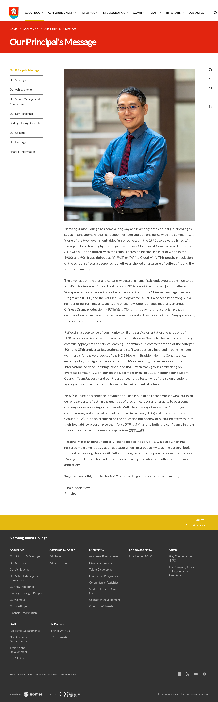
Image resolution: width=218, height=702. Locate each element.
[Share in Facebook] (209, 95)
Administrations (59, 563)
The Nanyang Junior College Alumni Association (181, 571)
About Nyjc (32, 12)
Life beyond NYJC (114, 12)
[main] (109, 268)
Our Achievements (21, 89)
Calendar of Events (101, 606)
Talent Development (102, 569)
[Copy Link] (209, 79)
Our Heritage (18, 142)
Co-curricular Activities (104, 582)
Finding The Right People (25, 123)
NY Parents (173, 12)
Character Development (104, 599)
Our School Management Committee (25, 101)
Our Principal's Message (24, 70)
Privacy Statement (46, 674)
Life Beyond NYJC (140, 556)
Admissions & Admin (61, 12)
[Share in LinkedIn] (209, 104)
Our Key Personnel (21, 113)
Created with (29, 694)
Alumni (138, 12)
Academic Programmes (103, 556)
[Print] (209, 70)
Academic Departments (25, 630)
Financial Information (23, 151)
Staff (154, 12)
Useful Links (17, 658)
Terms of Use (68, 674)
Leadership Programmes (104, 576)
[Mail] (209, 86)
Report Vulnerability (21, 674)
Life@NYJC (88, 12)
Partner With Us (59, 630)
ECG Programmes (100, 563)
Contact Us (196, 12)
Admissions (56, 556)
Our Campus (17, 132)
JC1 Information (59, 637)
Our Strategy (18, 80)
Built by (67, 694)
